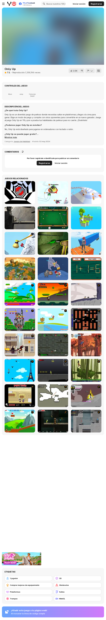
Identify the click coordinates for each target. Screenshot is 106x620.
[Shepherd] (20, 218)
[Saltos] (77, 591)
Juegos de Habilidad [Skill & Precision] (22, 141)
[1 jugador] (28, 578)
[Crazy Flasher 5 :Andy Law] (53, 421)
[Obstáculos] (77, 585)
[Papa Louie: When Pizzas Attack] (20, 395)
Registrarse (96, 4)
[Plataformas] (28, 591)
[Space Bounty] (53, 345)
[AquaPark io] (86, 192)
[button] (11, 137)
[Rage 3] (86, 395)
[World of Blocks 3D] (20, 268)
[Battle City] (86, 319)
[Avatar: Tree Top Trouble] (86, 345)
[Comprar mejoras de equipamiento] (28, 585)
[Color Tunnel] (20, 192)
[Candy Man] (20, 294)
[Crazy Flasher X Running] (53, 370)
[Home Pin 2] (53, 268)
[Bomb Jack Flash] (20, 319)
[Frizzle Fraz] (20, 421)
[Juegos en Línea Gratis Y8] (11, 4)
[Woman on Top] (20, 370)
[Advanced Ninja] (53, 395)
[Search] (43, 3)
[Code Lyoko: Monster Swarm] (86, 370)
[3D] (77, 578)
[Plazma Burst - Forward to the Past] (86, 421)
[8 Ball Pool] (53, 218)
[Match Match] (86, 268)
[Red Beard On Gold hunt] (53, 319)
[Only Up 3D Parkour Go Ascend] (86, 243)
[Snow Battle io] (53, 192)
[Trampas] (28, 598)
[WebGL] (77, 598)
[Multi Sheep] (86, 218)
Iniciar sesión (79, 4)
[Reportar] (90, 70)
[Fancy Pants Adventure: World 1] (86, 294)
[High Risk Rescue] (20, 345)
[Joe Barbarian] (53, 294)
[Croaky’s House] (53, 243)
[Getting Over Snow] (20, 243)
